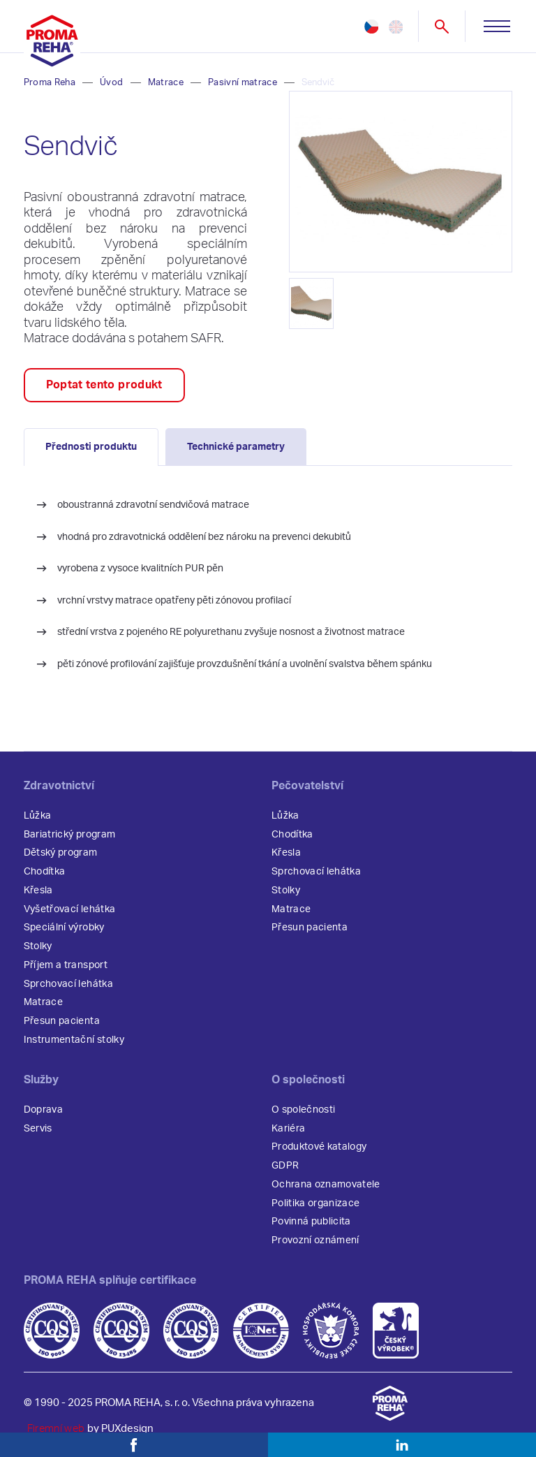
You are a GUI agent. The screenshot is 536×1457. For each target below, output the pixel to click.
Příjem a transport (65, 965)
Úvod (111, 82)
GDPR (285, 1166)
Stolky (38, 946)
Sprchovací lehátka (68, 984)
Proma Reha (49, 82)
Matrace (166, 82)
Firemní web (56, 1428)
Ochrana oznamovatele (325, 1184)
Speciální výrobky (64, 927)
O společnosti (303, 1110)
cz (371, 27)
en (396, 27)
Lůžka (38, 816)
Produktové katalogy (318, 1147)
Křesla (38, 890)
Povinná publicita (311, 1222)
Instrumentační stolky (74, 1040)
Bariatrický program (69, 835)
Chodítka (45, 872)
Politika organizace (315, 1203)
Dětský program (61, 853)
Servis (38, 1129)
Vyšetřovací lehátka (69, 909)
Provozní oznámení (315, 1240)
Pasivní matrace (242, 82)
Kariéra (288, 1129)
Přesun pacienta (62, 1021)
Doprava (43, 1110)
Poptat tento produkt (104, 384)
